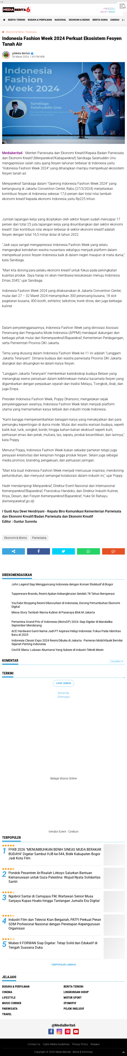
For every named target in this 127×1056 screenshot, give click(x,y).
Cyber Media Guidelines (56, 1044)
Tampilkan (116, 661)
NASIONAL (60, 19)
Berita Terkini (16, 19)
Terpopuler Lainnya (63, 964)
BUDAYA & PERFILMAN (40, 19)
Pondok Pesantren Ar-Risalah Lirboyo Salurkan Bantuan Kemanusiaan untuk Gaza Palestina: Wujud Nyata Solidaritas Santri (54, 877)
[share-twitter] (63, 551)
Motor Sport (73, 997)
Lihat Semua (63, 683)
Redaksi (95, 1044)
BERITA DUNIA (100, 19)
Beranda (63, 693)
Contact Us (34, 1044)
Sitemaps (63, 696)
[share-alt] (13, 551)
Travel (7, 1014)
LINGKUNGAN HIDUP (76, 992)
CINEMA (7, 992)
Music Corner (11, 1003)
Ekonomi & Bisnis (79, 19)
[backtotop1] (123, 1052)
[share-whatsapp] (88, 551)
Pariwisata (31, 32)
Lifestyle (9, 997)
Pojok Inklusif (74, 1008)
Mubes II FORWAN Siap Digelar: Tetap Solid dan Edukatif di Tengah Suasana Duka (53, 945)
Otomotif (70, 1003)
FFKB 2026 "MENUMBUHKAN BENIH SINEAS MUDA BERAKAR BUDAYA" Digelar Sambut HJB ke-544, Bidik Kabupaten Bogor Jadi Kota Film (55, 853)
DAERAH (114, 19)
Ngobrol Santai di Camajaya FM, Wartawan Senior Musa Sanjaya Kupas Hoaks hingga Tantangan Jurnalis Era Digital (54, 898)
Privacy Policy (80, 1044)
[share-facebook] (38, 551)
